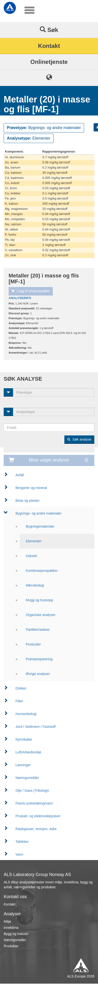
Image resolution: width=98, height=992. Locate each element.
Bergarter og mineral (31, 488)
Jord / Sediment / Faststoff (35, 727)
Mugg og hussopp (39, 600)
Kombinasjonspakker (42, 571)
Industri (31, 556)
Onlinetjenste (49, 61)
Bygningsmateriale (40, 526)
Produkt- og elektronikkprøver (38, 816)
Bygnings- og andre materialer (38, 513)
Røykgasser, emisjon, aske (35, 829)
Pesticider (33, 644)
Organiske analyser (41, 615)
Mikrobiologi (35, 585)
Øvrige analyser (38, 674)
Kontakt (49, 46)
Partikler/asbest (37, 630)
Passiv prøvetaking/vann (34, 803)
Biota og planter (27, 501)
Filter (19, 701)
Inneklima (11, 928)
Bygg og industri (16, 934)
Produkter (11, 946)
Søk (49, 29)
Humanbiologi (26, 714)
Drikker (20, 688)
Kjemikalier (23, 739)
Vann (19, 854)
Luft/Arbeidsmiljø (28, 752)
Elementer (34, 541)
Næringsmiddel (27, 778)
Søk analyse (79, 439)
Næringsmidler (15, 940)
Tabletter (22, 842)
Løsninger (23, 765)
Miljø (7, 921)
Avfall (19, 475)
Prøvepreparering (39, 659)
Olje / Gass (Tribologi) (32, 790)
